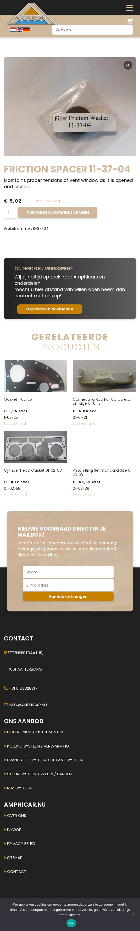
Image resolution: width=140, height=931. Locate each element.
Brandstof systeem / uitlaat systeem (43, 760)
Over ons (15, 815)
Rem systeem (18, 788)
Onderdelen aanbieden (49, 309)
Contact (15, 871)
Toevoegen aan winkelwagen (57, 212)
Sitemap (13, 857)
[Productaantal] (10, 212)
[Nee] (133, 914)
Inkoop (12, 829)
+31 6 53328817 (23, 688)
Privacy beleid (19, 843)
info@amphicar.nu (28, 704)
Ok (71, 923)
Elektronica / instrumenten (33, 732)
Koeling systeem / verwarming (36, 746)
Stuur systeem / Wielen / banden (38, 774)
